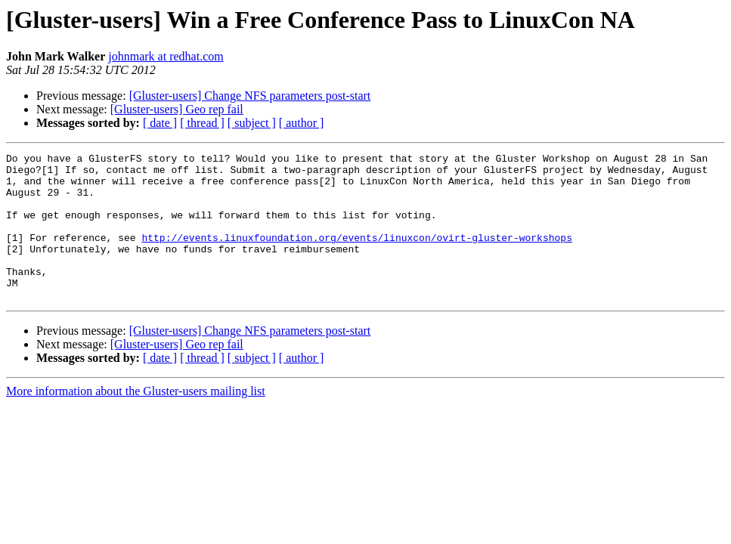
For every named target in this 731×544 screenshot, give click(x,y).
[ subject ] (252, 122)
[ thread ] (202, 122)
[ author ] (301, 122)
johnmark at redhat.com (165, 56)
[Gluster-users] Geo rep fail (176, 109)
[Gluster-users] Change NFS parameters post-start (250, 95)
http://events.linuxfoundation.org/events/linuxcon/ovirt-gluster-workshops (356, 255)
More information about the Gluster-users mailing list (135, 420)
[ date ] (160, 122)
